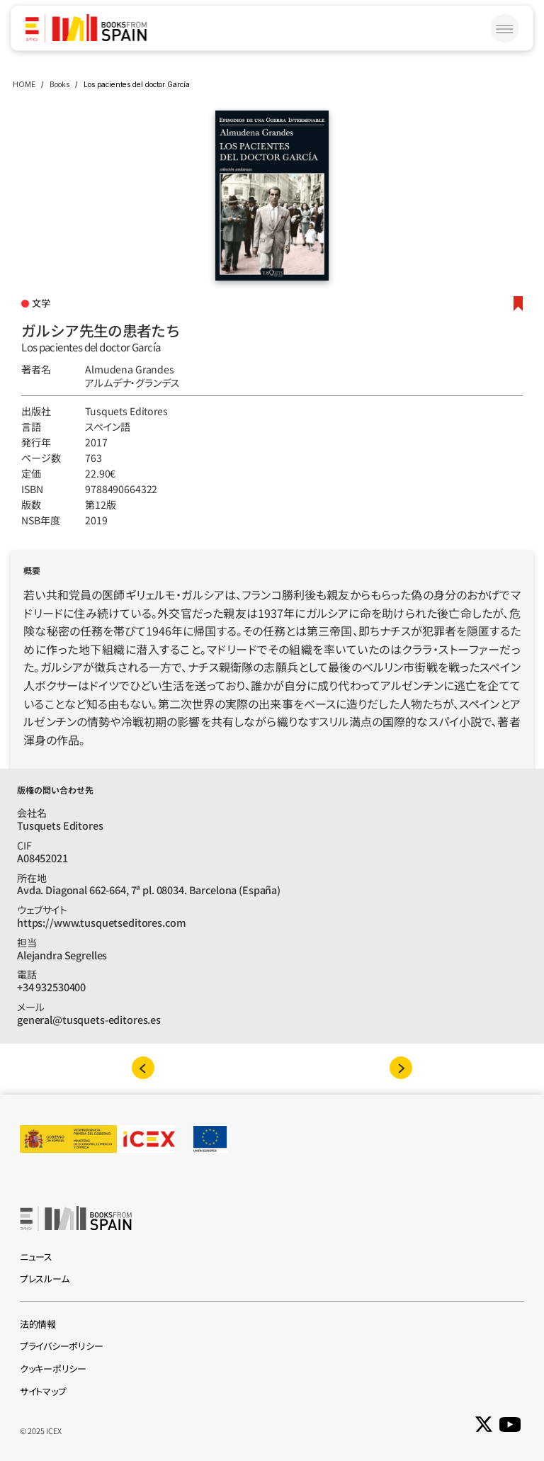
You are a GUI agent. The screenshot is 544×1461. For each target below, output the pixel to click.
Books (59, 84)
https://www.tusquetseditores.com (101, 922)
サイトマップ (43, 1391)
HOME (24, 84)
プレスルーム (44, 1278)
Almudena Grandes (129, 369)
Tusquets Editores (126, 411)
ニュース (36, 1256)
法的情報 (38, 1324)
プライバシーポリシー (61, 1346)
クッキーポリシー (53, 1368)
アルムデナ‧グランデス (132, 383)
